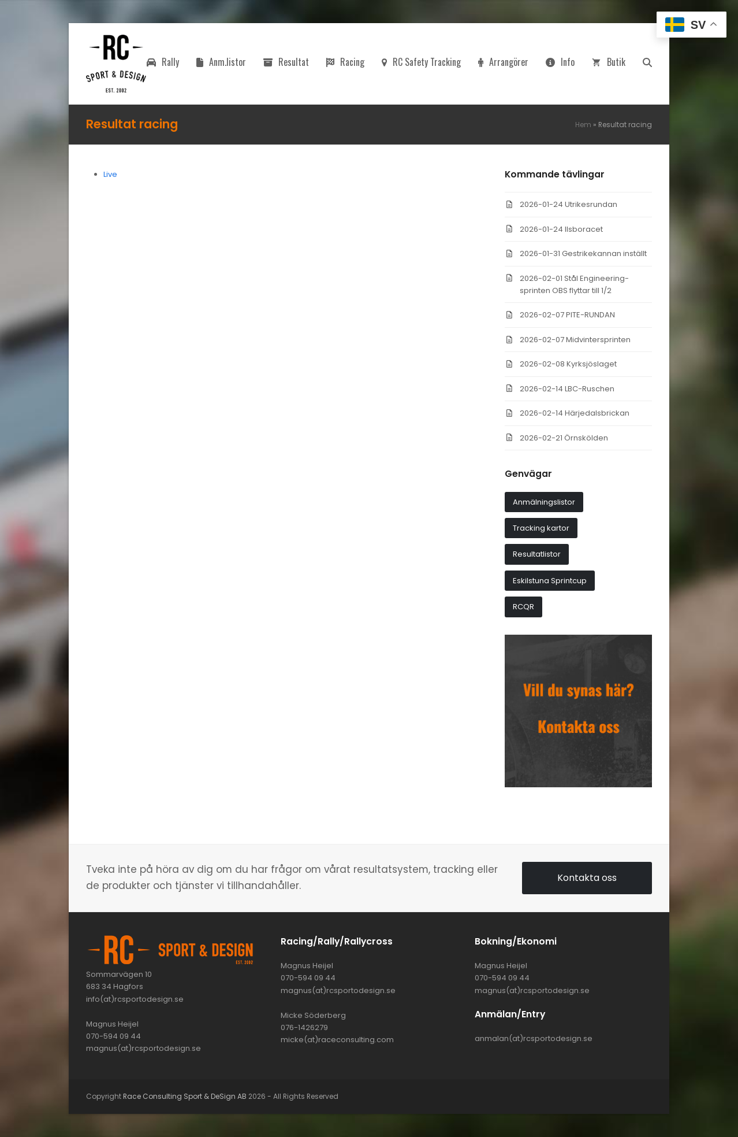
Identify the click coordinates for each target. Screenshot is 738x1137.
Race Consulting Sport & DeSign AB (185, 1096)
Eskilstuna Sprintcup (550, 580)
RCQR (523, 606)
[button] (647, 63)
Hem (583, 124)
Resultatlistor (537, 554)
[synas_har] (578, 784)
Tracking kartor (541, 528)
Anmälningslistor (544, 502)
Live (110, 174)
